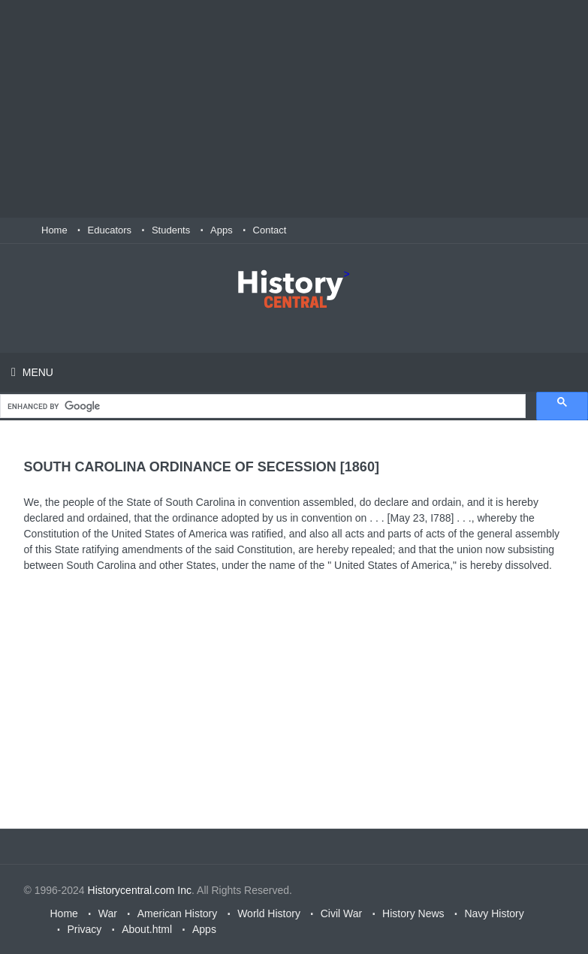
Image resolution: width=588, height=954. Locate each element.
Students (171, 230)
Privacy (84, 929)
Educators (110, 230)
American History (177, 913)
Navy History (493, 913)
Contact (270, 230)
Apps (221, 230)
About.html (147, 929)
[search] (261, 406)
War (107, 913)
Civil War (341, 913)
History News (413, 913)
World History (268, 913)
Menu (36, 372)
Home (54, 230)
